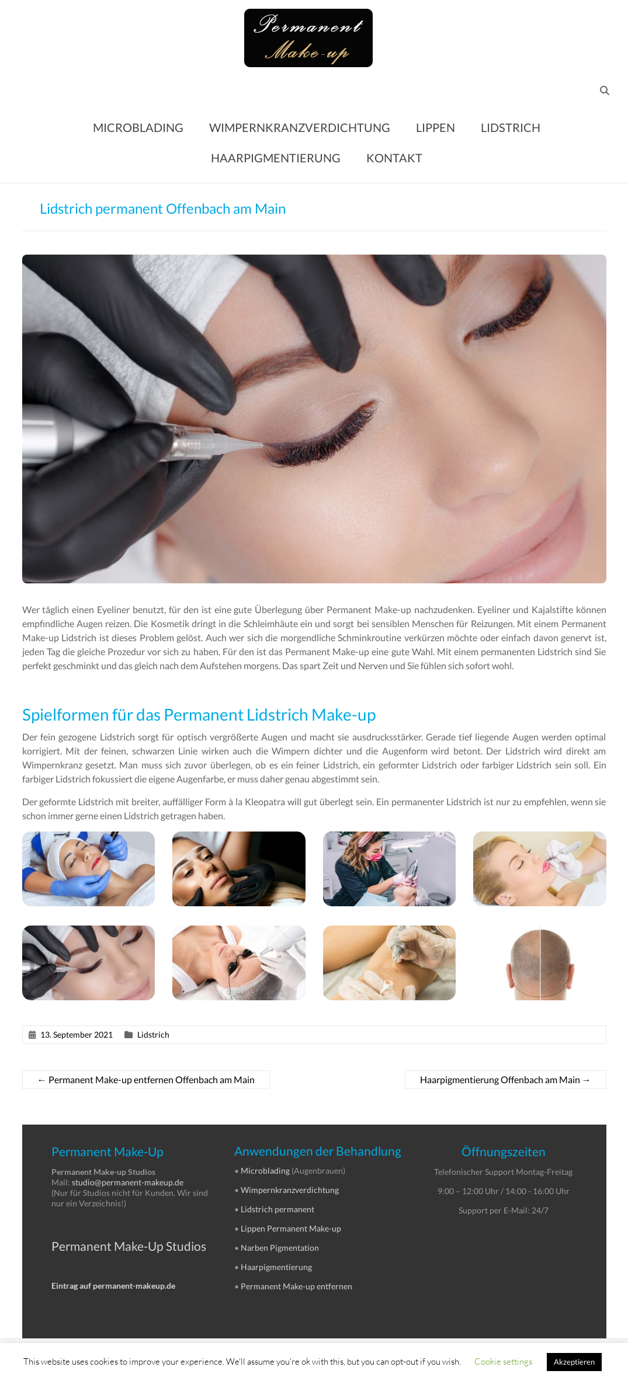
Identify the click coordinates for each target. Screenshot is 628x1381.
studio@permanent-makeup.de (127, 1182)
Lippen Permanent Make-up (291, 1228)
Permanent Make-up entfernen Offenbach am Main (146, 1079)
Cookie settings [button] (503, 1361)
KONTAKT (394, 158)
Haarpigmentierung (276, 1267)
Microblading (265, 1170)
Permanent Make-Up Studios (128, 1246)
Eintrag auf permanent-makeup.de (113, 1285)
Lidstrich (153, 1034)
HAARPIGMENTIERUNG (276, 158)
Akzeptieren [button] (574, 1361)
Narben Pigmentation (280, 1248)
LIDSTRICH (510, 127)
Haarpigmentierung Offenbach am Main (505, 1079)
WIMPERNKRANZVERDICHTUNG (299, 127)
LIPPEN (435, 127)
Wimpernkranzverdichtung (290, 1190)
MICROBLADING (138, 127)
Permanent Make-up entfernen (296, 1286)
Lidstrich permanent (277, 1209)
